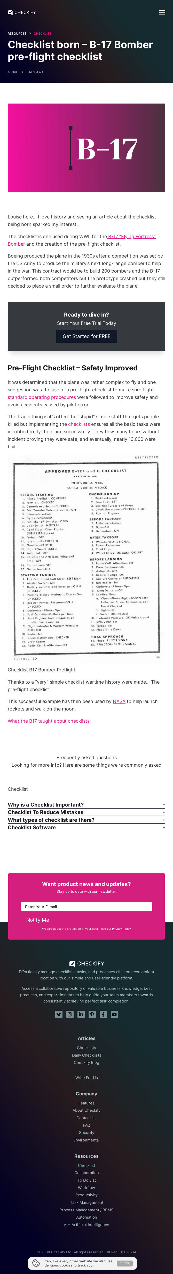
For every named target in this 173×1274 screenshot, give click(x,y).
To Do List (86, 1180)
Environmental (86, 1140)
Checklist (42, 33)
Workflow (86, 1187)
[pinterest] (92, 1014)
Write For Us (86, 1077)
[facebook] (103, 1014)
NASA (119, 701)
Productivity (87, 1195)
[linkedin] (81, 1014)
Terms (78, 1258)
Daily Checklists (86, 1055)
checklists (79, 424)
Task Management (86, 1202)
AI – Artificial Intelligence (86, 1224)
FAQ (86, 1125)
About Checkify (86, 1110)
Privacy (94, 1258)
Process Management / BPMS (86, 1210)
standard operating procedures (42, 397)
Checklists (86, 1047)
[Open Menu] (162, 13)
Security (86, 1132)
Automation (86, 1217)
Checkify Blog (86, 1062)
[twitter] (58, 1014)
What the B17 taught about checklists (49, 721)
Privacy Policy (121, 929)
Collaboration (86, 1172)
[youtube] (114, 1014)
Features (86, 1103)
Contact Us (86, 1118)
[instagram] (70, 1014)
